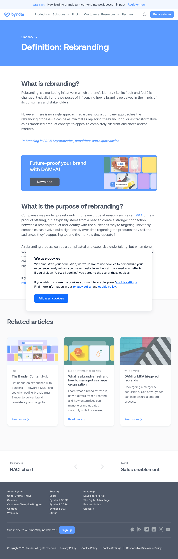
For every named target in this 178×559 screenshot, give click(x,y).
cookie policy (107, 286)
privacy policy (82, 286)
